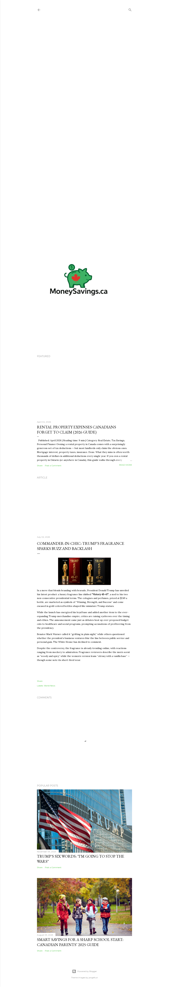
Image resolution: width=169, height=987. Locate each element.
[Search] (130, 9)
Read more (125, 465)
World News (49, 685)
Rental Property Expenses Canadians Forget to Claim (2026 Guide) (76, 429)
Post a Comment (53, 465)
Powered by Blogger (84, 971)
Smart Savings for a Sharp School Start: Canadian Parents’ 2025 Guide (80, 942)
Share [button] (39, 465)
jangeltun (93, 977)
